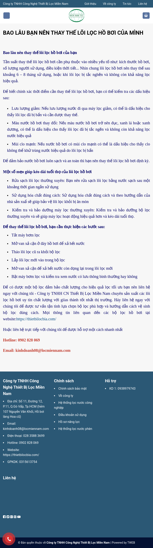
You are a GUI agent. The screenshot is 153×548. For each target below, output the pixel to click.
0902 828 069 (29, 443)
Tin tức (127, 3)
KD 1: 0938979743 (122, 388)
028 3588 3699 (34, 436)
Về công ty (109, 3)
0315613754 (28, 462)
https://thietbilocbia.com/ (36, 319)
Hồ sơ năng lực (69, 422)
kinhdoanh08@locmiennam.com (26, 429)
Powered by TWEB (123, 542)
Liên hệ (142, 3)
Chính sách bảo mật (72, 388)
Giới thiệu (90, 3)
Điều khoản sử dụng (72, 415)
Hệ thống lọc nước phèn (75, 429)
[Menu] (6, 15)
